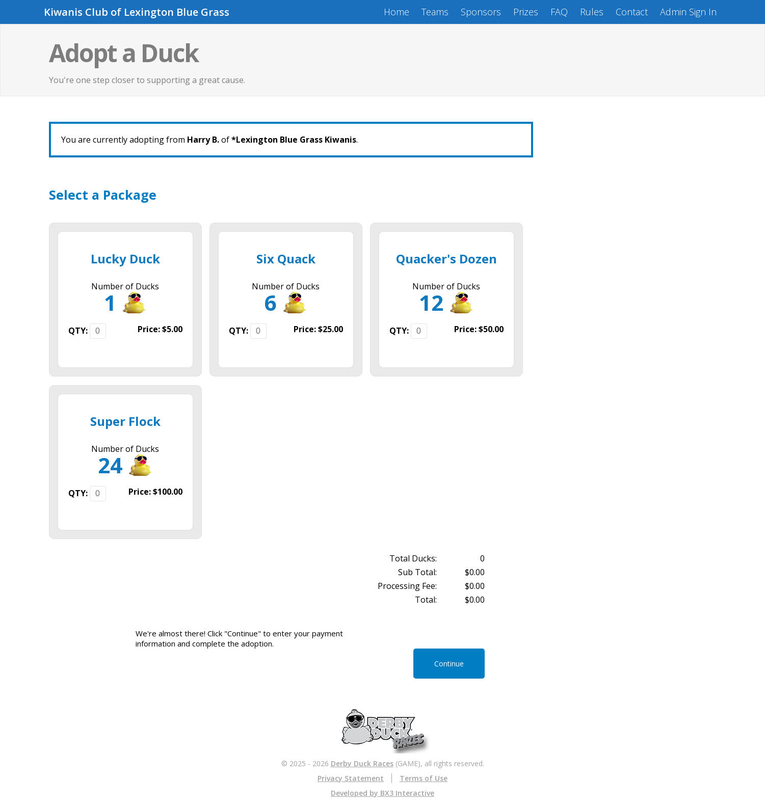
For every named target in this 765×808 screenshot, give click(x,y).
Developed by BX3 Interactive (382, 793)
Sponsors (481, 12)
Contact (632, 12)
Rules (591, 12)
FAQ (559, 12)
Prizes (525, 12)
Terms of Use (423, 778)
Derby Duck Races (362, 763)
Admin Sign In (688, 12)
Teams (435, 12)
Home (396, 12)
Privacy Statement (351, 778)
